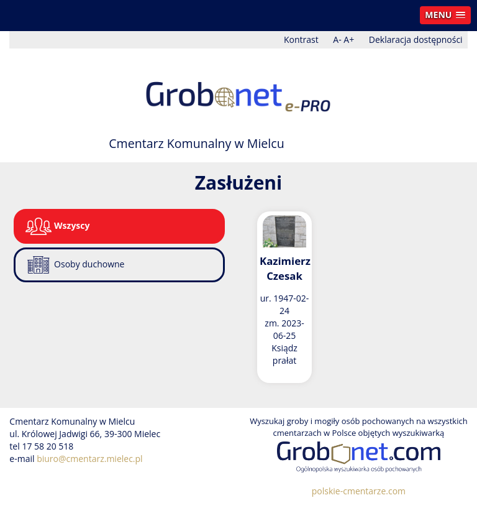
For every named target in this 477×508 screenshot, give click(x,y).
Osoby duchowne (74, 265)
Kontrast (301, 39)
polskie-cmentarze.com (359, 491)
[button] (445, 15)
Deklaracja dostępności (416, 39)
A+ (348, 39)
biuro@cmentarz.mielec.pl (89, 458)
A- (337, 39)
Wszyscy (57, 226)
